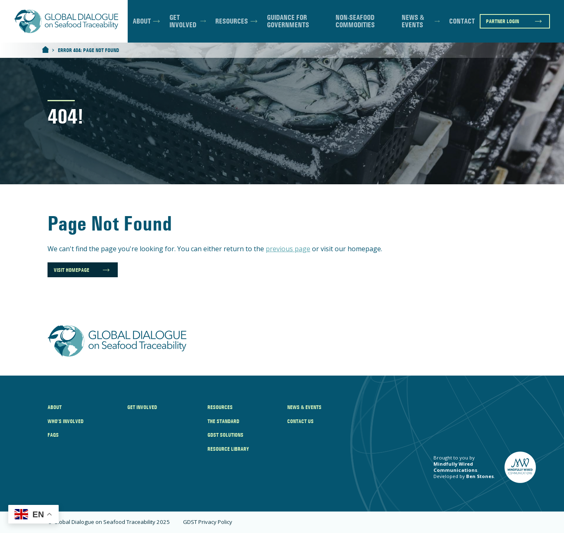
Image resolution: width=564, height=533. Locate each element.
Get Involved (182, 21)
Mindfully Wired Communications (455, 467)
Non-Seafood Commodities (355, 21)
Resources (231, 21)
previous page (288, 248)
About (142, 21)
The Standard (223, 421)
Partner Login (502, 21)
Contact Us (300, 421)
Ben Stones (480, 476)
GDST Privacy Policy (207, 522)
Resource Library (228, 448)
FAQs (53, 434)
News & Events (413, 21)
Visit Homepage (71, 269)
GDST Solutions (225, 434)
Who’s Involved (65, 421)
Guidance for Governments (288, 21)
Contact (462, 21)
